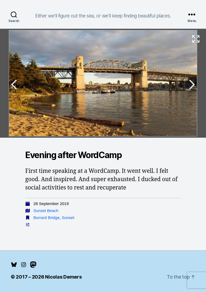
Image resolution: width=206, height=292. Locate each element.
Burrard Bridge (47, 217)
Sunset (68, 217)
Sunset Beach (46, 210)
